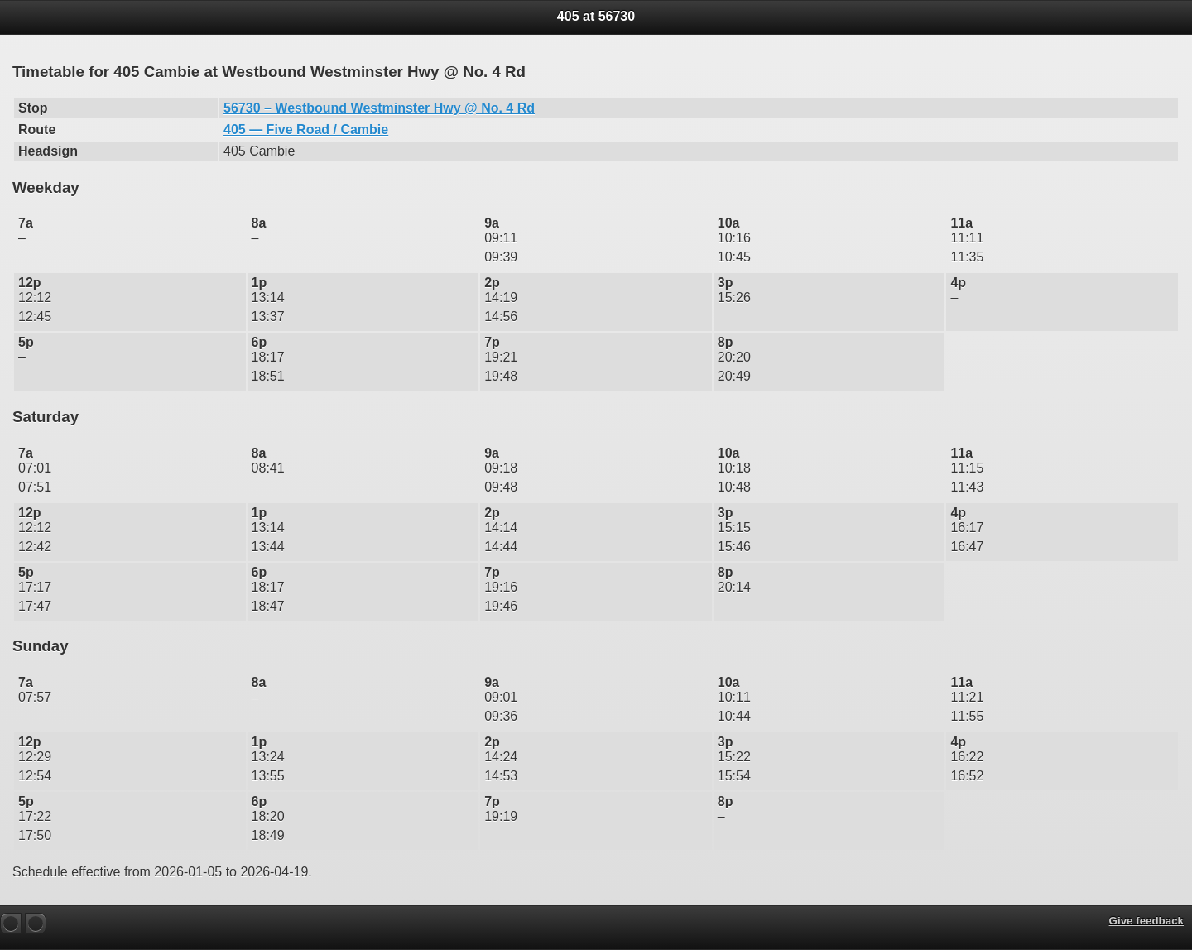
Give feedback (1146, 920)
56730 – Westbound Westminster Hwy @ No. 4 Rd (379, 108)
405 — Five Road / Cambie (305, 129)
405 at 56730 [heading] (596, 16)
